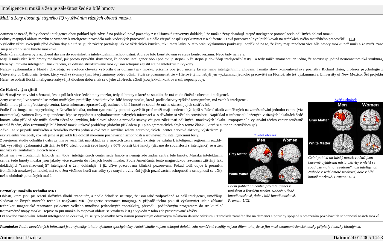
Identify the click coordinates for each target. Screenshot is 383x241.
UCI (352, 39)
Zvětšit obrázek (346, 100)
